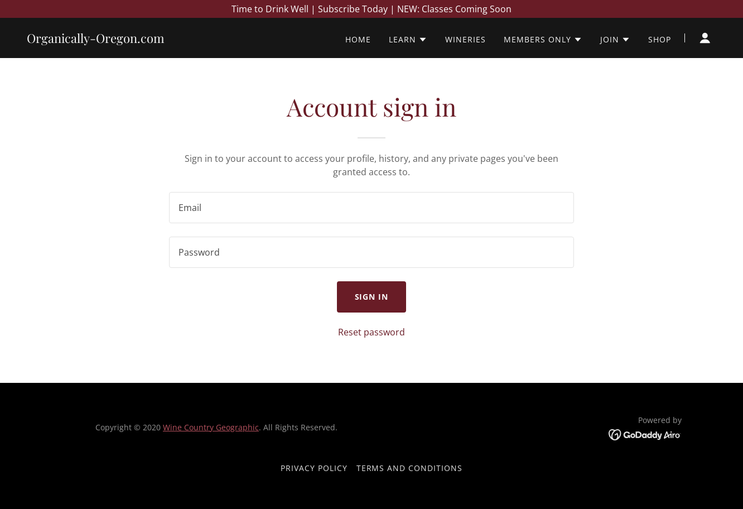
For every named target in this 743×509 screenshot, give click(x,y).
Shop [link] (659, 39)
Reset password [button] (371, 332)
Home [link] (358, 39)
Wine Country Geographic (211, 427)
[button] (408, 39)
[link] (96, 39)
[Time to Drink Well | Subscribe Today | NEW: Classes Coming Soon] (371, 9)
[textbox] (371, 207)
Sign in (372, 296)
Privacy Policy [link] (314, 468)
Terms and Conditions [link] (409, 468)
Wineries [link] (465, 39)
